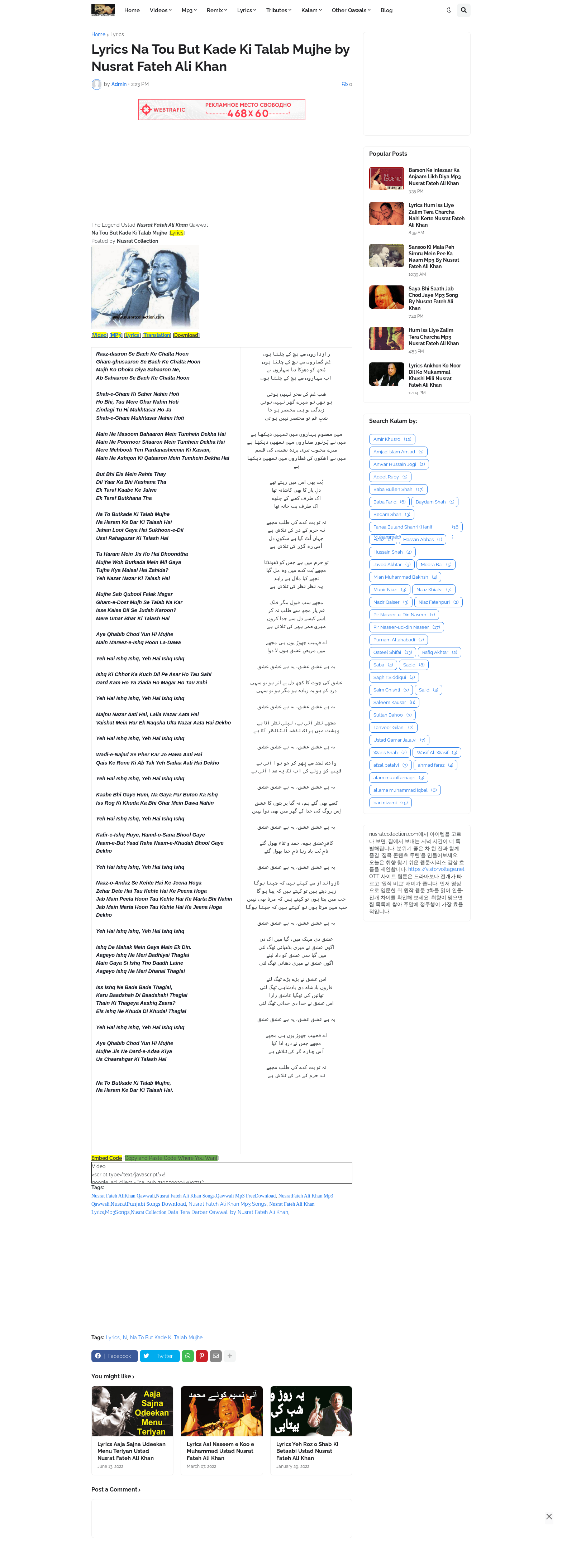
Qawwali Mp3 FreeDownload (246, 1196)
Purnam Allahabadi (398, 640)
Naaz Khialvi (433, 589)
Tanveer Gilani (393, 727)
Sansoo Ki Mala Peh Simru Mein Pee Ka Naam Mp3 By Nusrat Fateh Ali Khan (434, 257)
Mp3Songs (117, 1212)
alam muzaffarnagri (398, 777)
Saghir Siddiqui (394, 677)
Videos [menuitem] (158, 10)
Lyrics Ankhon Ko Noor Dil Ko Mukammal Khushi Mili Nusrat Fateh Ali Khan (435, 375)
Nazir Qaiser (390, 602)
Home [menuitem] (132, 10)
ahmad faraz (435, 765)
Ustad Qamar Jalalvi (399, 740)
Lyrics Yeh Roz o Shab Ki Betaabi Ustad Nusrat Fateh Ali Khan (307, 1451)
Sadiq (413, 665)
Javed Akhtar (391, 564)
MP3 (116, 335)
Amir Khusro (392, 439)
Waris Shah (389, 752)
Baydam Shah (435, 502)
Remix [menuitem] (215, 10)
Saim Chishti (391, 690)
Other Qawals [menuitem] (349, 10)
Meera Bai (436, 564)
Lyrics (117, 34)
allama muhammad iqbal (405, 790)
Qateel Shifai (392, 652)
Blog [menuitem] (386, 10)
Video (99, 335)
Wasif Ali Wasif (437, 752)
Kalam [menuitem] (309, 10)
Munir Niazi (389, 589)
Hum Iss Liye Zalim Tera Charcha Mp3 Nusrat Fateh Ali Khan (434, 336)
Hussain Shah (392, 552)
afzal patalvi (390, 765)
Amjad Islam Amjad (398, 452)
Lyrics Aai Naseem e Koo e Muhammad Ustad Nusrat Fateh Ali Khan (220, 1451)
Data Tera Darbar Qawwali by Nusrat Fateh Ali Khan (227, 1212)
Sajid (428, 690)
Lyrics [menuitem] (244, 10)
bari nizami (390, 803)
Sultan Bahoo (392, 715)
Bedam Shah (391, 514)
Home (98, 34)
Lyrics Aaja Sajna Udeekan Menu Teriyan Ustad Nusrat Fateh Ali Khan (131, 1451)
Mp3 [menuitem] (187, 10)
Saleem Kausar (394, 702)
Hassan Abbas (422, 539)
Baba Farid (389, 502)
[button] (449, 10)
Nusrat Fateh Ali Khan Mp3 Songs (228, 1204)
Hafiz (383, 539)
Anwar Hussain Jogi (399, 464)
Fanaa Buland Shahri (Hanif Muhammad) (415, 527)
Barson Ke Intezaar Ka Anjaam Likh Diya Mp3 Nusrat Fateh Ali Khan (435, 176)
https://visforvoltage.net (436, 869)
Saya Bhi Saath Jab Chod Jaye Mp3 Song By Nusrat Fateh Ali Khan (433, 298)
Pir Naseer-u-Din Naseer (404, 615)
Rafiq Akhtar (439, 652)
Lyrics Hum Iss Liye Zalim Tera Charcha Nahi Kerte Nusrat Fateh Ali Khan (437, 215)
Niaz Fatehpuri (438, 602)
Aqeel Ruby (390, 477)
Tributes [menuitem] (276, 10)
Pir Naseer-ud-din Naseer (406, 627)
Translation (157, 335)
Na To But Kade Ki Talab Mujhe (166, 1337)
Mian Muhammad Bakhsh (405, 577)
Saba (383, 665)
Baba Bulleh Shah (398, 489)
